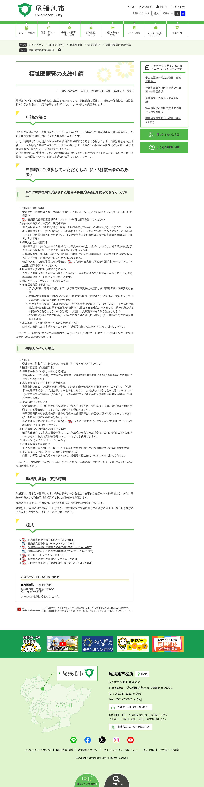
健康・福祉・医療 (48, 34)
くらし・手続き (26, 32)
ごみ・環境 (134, 32)
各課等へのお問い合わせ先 (132, 707)
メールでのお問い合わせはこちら (40, 596)
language (181, 7)
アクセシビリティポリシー (120, 750)
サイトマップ (165, 7)
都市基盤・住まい (91, 34)
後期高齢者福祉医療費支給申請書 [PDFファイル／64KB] (60, 547)
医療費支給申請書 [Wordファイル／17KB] (51, 543)
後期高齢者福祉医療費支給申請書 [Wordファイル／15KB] (60, 551)
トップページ (36, 44)
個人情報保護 (64, 750)
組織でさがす (56, 44)
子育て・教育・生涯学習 (69, 34)
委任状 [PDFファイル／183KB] (45, 555)
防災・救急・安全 (113, 34)
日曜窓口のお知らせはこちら (133, 726)
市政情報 (177, 32)
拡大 (156, 13)
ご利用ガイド (147, 7)
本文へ (133, 7)
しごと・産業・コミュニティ (155, 34)
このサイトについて (38, 750)
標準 (148, 13)
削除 (59, 49)
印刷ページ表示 (125, 91)
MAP (144, 674)
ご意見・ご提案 (169, 750)
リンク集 (148, 750)
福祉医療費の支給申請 (41, 50)
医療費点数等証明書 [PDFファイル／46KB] (52, 219)
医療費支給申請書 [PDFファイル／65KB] (51, 539)
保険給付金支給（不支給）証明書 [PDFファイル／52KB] (60, 562)
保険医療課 (93, 44)
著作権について (88, 750)
